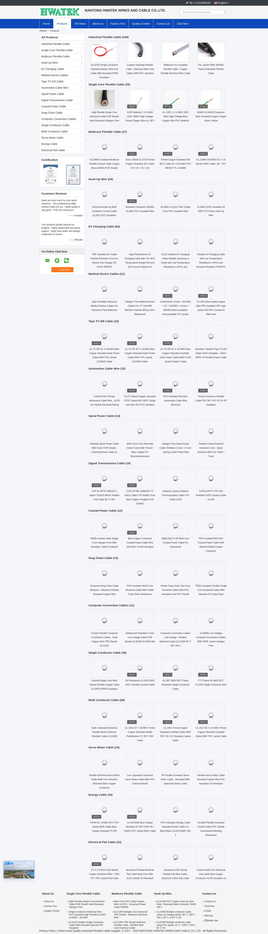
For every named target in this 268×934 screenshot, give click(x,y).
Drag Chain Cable (51, 112)
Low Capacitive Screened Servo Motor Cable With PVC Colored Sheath (140, 779)
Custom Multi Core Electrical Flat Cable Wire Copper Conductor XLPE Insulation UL (211, 874)
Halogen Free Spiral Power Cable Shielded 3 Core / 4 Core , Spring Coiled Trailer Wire (175, 447)
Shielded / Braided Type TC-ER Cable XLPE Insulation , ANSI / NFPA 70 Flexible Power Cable (211, 353)
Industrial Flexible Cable (55, 43)
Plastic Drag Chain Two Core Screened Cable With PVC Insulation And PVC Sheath (175, 590)
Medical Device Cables (54, 75)
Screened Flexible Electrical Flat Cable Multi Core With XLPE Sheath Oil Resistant (140, 874)
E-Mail (208, 911)
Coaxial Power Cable (53, 106)
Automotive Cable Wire (54, 87)
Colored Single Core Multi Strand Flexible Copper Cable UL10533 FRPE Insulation (104, 684)
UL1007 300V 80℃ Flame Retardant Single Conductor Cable (175, 684)
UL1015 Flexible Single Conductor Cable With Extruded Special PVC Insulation (86, 925)
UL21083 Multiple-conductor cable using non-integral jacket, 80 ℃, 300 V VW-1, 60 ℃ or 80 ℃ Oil (176, 915)
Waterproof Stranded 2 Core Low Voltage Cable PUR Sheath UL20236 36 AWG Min (140, 637)
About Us (97, 23)
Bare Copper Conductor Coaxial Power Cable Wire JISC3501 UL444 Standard (140, 542)
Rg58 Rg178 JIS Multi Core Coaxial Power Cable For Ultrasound (175, 542)
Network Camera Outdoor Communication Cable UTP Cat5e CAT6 (175, 495)
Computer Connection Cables (58, 118)
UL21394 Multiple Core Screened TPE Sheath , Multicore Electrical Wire (130, 915)
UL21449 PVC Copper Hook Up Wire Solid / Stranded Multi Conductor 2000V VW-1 (177, 904)
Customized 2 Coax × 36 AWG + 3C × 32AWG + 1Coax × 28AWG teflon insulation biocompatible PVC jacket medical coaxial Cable (175, 310)
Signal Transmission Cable (57, 100)
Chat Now (182, 23)
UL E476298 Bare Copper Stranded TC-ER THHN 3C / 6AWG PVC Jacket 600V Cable (140, 826)
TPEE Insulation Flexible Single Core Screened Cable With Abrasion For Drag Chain (211, 590)
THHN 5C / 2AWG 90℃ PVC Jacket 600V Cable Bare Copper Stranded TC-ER (104, 826)
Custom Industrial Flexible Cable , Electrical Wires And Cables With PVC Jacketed (140, 69)
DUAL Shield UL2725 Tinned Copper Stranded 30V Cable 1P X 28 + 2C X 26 (139, 163)
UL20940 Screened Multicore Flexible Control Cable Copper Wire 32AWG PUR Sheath (104, 163)
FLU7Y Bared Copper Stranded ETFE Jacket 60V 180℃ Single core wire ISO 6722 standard (140, 400)
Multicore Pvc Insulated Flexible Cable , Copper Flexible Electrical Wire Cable (175, 69)
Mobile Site (211, 920)
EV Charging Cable (52, 68)
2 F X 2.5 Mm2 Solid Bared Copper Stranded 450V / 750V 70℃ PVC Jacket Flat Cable (104, 874)
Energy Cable (49, 143)
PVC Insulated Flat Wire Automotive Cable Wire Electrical (175, 400)
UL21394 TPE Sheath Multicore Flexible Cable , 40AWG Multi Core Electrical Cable (130, 925)
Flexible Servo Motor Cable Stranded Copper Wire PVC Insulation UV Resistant (211, 779)
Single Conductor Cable (55, 125)
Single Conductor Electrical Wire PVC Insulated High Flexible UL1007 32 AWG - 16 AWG (87, 915)
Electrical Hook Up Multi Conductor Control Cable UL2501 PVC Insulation (104, 211)
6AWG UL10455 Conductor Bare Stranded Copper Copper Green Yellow (211, 116)
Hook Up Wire (49, 62)
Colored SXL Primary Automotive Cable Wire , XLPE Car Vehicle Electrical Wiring (104, 400)
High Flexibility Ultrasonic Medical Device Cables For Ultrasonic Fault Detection (104, 305)
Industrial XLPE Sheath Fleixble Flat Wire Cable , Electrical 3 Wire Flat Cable (175, 874)
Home (46, 23)
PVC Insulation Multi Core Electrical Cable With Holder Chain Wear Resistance (140, 590)
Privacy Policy (47, 930)
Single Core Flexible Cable (57, 50)
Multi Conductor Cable (54, 131)
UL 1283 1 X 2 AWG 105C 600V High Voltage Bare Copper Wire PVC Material (175, 116)
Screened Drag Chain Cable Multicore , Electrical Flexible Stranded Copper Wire (104, 590)
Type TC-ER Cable (52, 81)
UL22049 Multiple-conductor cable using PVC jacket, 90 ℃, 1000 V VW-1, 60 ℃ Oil (176, 925)
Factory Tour (117, 23)
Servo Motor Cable (52, 137)
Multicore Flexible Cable (55, 56)
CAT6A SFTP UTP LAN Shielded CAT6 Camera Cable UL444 (211, 495)
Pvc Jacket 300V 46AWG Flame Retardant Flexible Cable (211, 69)
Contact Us (163, 23)
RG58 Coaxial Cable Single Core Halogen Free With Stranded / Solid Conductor (104, 542)
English (222, 2)
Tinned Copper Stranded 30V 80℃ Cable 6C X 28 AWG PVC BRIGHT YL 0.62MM (175, 163)
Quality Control (141, 23)
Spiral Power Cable (52, 93)
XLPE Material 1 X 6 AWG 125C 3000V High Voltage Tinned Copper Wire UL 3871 (140, 116)
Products (62, 23)
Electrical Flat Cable (53, 150)
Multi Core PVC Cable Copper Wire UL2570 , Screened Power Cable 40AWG (130, 904)
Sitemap (209, 915)
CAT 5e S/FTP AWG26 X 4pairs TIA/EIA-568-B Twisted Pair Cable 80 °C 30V (104, 495)
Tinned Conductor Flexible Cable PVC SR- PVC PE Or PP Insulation (211, 400)
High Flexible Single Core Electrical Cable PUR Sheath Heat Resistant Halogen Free (104, 116)
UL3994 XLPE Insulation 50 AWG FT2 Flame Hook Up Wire (211, 211)
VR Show (79, 23)
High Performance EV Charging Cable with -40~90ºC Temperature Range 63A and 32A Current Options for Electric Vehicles (140, 262)
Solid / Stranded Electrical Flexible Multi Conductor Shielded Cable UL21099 (104, 732)
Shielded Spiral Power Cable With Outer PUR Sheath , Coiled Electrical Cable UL (104, 447)
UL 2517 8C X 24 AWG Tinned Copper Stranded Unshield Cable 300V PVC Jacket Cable (211, 732)
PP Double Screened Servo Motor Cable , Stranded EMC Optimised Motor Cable (175, 779)
